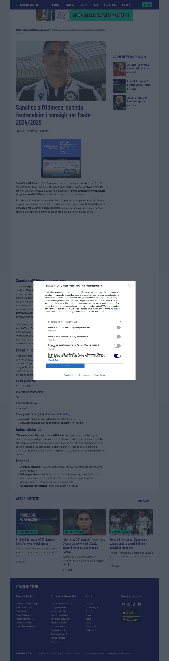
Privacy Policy (99, 375)
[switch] (117, 327)
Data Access (84, 375)
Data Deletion (69, 375)
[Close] (130, 286)
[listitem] (84, 321)
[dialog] (84, 330)
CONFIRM (65, 366)
